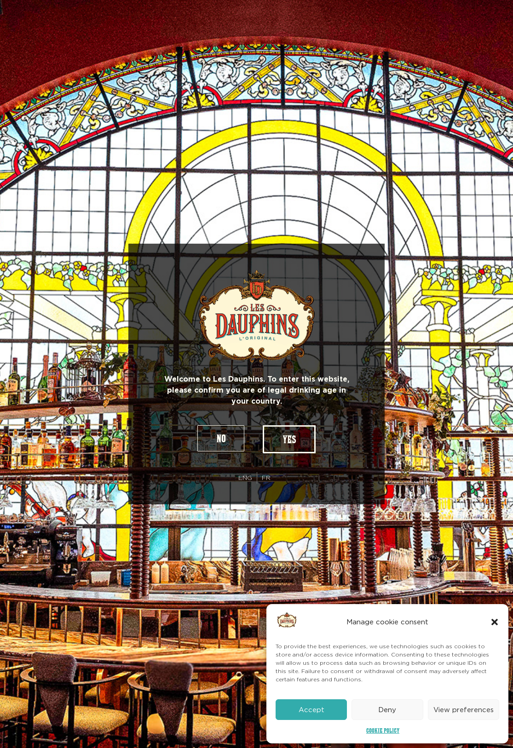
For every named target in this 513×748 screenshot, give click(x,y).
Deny (387, 710)
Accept (311, 710)
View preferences (463, 710)
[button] (494, 622)
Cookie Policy (382, 730)
